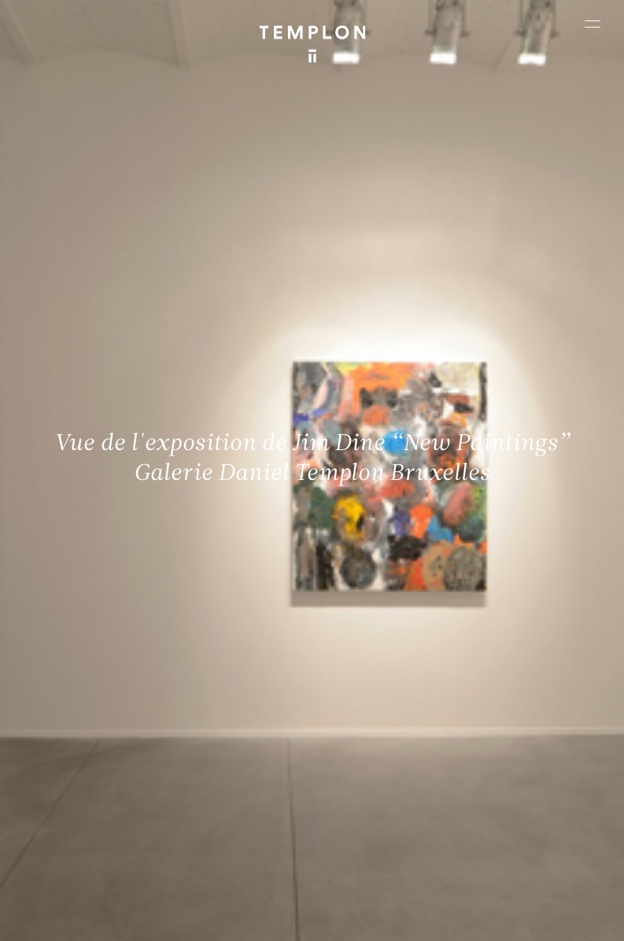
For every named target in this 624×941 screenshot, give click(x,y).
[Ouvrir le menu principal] (592, 23)
